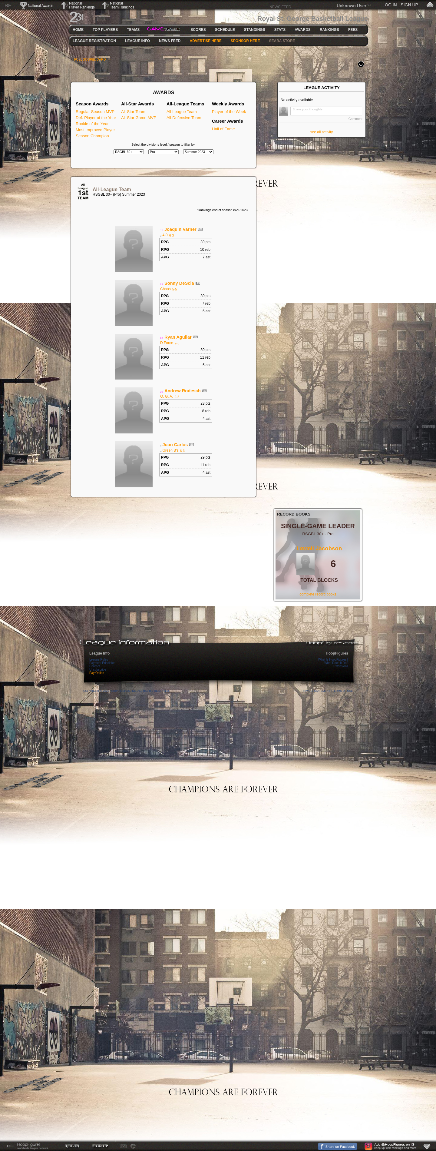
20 (161, 391)
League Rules (98, 659)
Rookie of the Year (92, 123)
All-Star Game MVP (138, 117)
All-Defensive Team (184, 117)
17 (161, 230)
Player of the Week (229, 111)
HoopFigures (337, 653)
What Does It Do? (336, 663)
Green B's (170, 450)
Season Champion (92, 136)
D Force (166, 343)
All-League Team (182, 111)
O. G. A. (166, 396)
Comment (355, 119)
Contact (94, 666)
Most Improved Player (95, 130)
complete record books (317, 594)
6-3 (171, 235)
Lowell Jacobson (319, 548)
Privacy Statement (316, 690)
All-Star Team (133, 111)
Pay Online (96, 673)
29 (161, 284)
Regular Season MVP (95, 111)
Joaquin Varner (180, 229)
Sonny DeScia (179, 283)
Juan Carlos (175, 444)
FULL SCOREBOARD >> (92, 59)
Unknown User (351, 5)
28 (161, 338)
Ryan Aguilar (178, 337)
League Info (99, 653)
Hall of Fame (223, 129)
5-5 (174, 289)
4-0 (164, 235)
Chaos (165, 289)
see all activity (321, 132)
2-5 (177, 343)
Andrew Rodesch (182, 390)
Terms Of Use (342, 690)
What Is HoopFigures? (333, 659)
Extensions (340, 666)
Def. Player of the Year (96, 117)
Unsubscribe (97, 669)
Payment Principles (102, 663)
